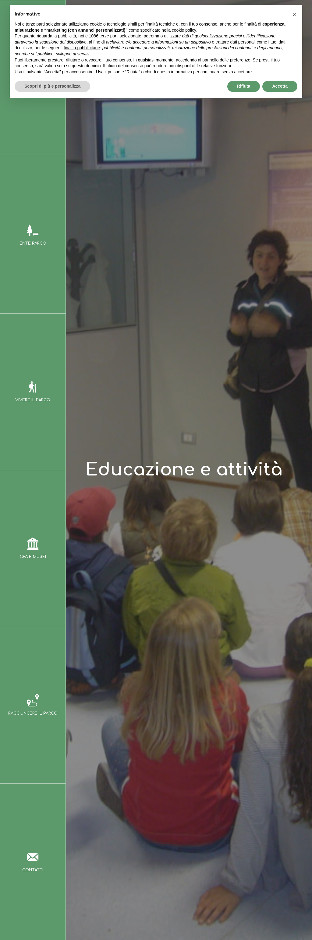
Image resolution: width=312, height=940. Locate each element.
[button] (294, 14)
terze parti (109, 35)
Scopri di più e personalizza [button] (52, 86)
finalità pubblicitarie (82, 47)
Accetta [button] (280, 86)
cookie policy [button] (184, 30)
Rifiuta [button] (243, 86)
